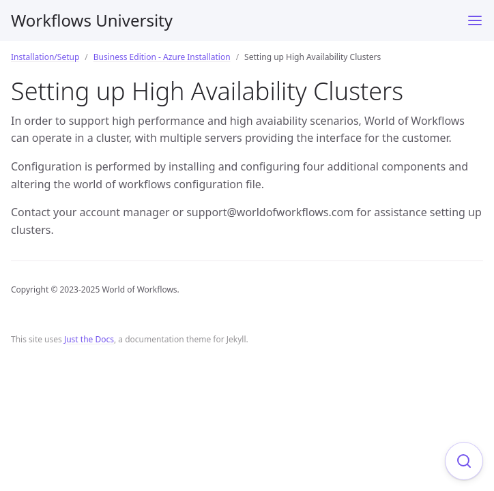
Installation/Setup (45, 57)
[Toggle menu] (475, 20)
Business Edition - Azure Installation (162, 57)
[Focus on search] (464, 461)
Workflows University (92, 20)
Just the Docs (89, 339)
